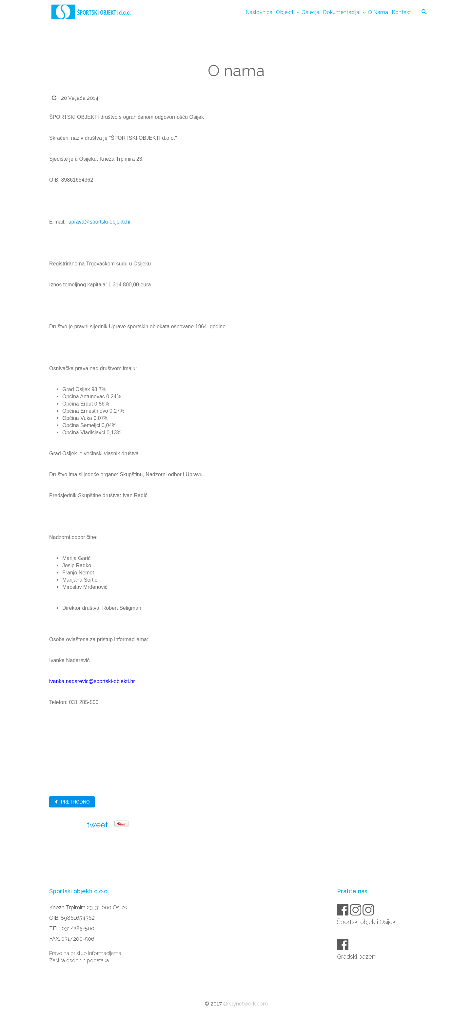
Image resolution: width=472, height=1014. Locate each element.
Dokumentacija (341, 12)
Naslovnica (259, 12)
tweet (97, 824)
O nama (378, 12)
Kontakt (401, 12)
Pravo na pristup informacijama (85, 953)
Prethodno (72, 802)
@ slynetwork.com (245, 1004)
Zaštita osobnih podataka (79, 960)
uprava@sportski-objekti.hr (100, 222)
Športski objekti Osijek (367, 921)
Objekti (284, 12)
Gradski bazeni (357, 956)
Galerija (310, 12)
